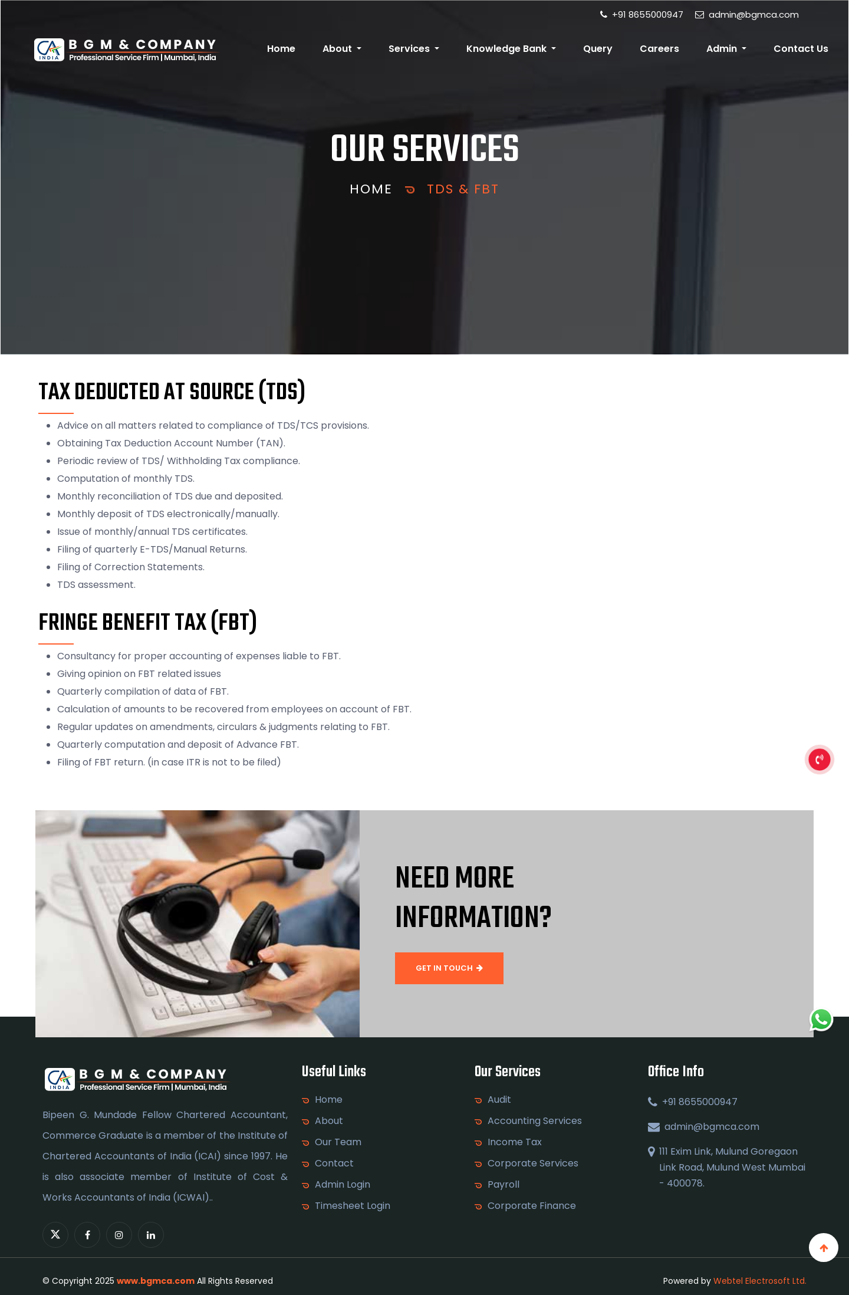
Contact (334, 1163)
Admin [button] (722, 48)
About (329, 1121)
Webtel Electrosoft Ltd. (760, 1281)
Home (281, 48)
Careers (659, 48)
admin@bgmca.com (747, 14)
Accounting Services (535, 1121)
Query (598, 48)
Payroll (503, 1185)
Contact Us (801, 48)
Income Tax (515, 1142)
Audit (499, 1100)
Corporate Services (533, 1163)
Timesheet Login (352, 1206)
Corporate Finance (532, 1206)
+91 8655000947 (641, 14)
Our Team (338, 1142)
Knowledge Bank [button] (507, 48)
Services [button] (410, 48)
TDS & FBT (463, 189)
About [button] (338, 48)
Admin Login (342, 1185)
